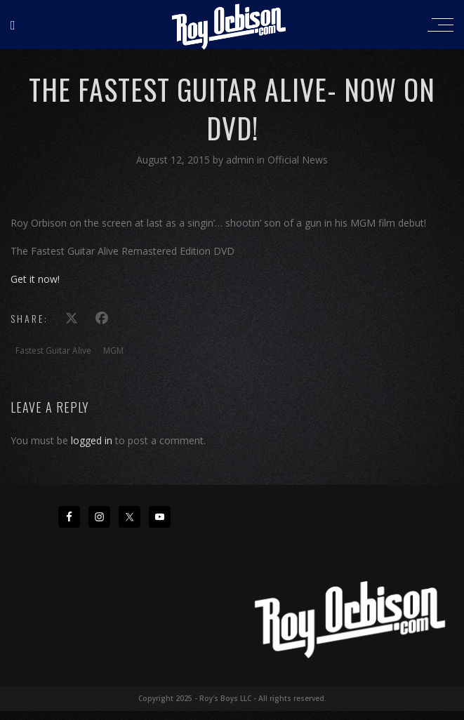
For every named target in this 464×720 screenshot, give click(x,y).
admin (241, 159)
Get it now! (35, 279)
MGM (113, 350)
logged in (91, 440)
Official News (297, 159)
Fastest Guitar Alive (53, 350)
